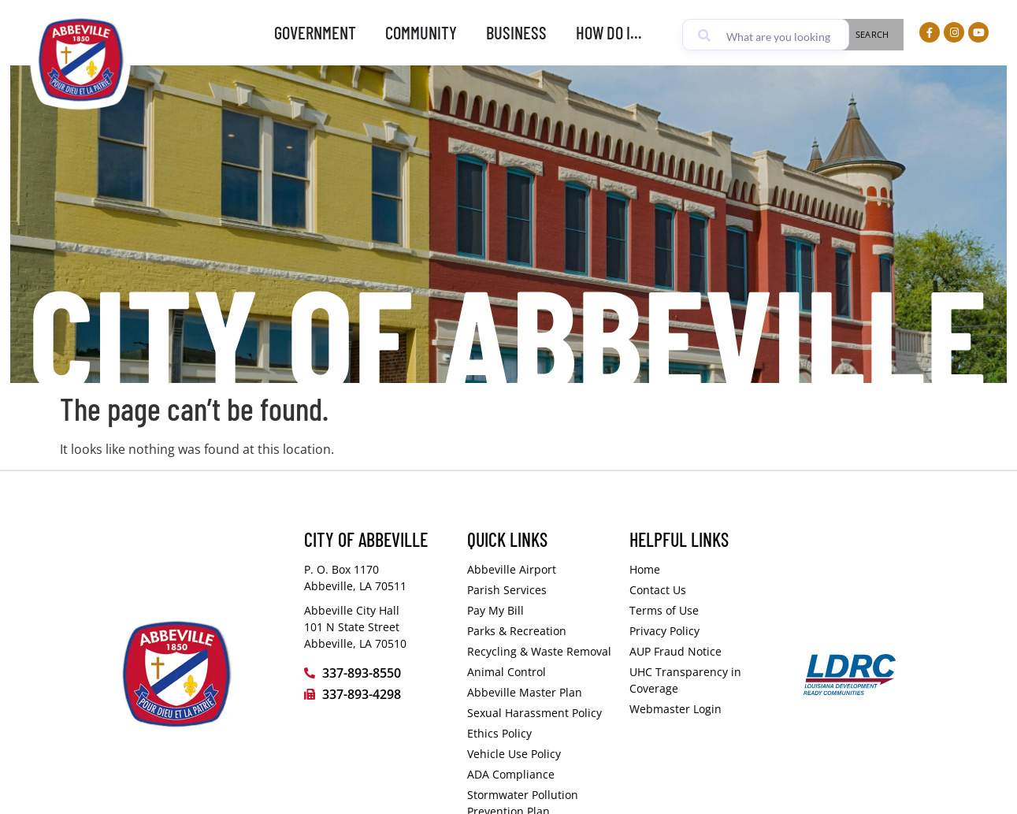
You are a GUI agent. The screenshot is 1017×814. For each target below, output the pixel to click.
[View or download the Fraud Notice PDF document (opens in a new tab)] (703, 651)
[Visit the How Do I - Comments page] (703, 590)
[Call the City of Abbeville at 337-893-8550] (377, 672)
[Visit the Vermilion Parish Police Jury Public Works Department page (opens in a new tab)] (540, 651)
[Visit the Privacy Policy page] (703, 631)
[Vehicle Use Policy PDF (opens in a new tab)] (540, 753)
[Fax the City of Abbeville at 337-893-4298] (377, 694)
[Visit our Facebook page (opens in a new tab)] (929, 32)
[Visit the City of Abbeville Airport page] (540, 569)
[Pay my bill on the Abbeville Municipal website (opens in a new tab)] (540, 610)
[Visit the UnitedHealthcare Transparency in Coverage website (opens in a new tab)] (703, 680)
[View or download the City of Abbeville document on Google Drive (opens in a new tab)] (540, 692)
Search (872, 34)
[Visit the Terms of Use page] (703, 610)
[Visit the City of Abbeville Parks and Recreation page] (540, 631)
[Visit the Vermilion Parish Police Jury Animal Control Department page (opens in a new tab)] (540, 671)
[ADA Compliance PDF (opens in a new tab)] (540, 774)
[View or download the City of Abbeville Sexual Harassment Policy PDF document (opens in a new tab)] (540, 712)
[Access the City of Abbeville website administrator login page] (703, 709)
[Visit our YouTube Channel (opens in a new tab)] (978, 32)
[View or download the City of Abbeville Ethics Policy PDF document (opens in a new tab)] (540, 733)
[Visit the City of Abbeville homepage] (198, 675)
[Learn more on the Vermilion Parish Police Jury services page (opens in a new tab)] (540, 590)
